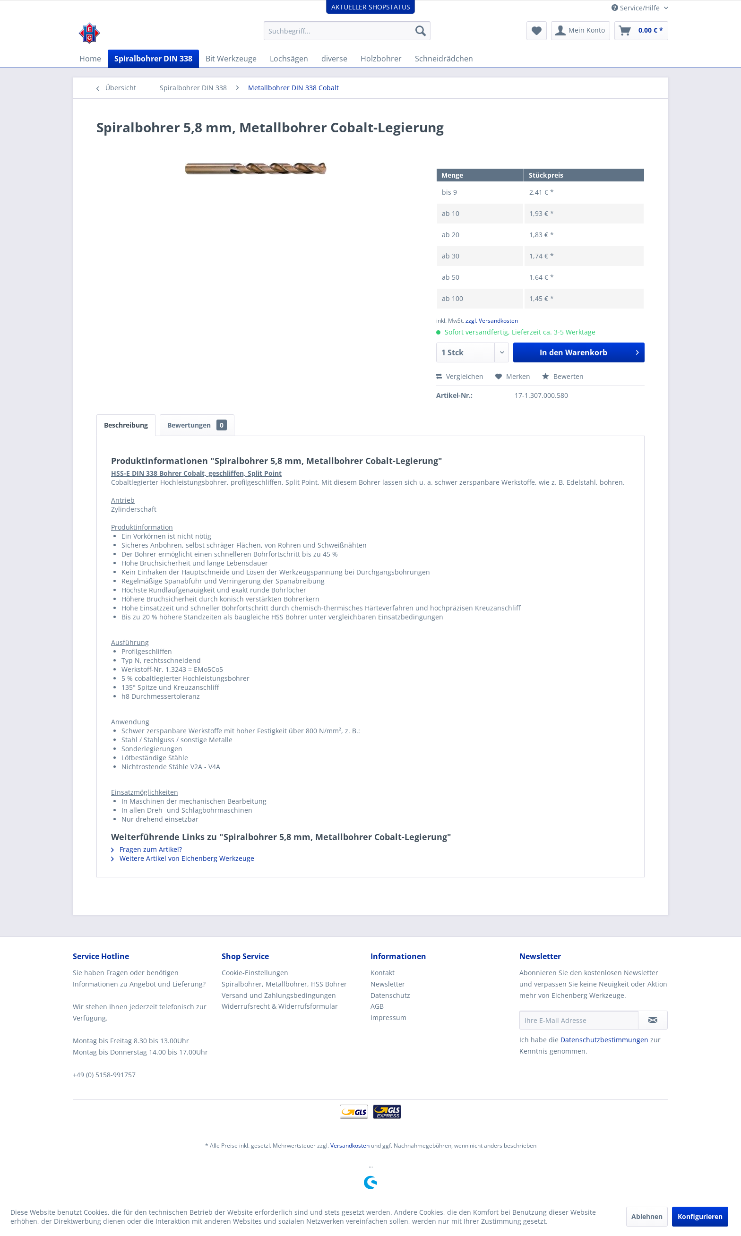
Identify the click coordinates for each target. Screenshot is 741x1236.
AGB (377, 1006)
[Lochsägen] (289, 59)
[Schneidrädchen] (444, 59)
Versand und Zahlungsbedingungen (279, 995)
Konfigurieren (700, 1216)
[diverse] (334, 59)
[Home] (90, 59)
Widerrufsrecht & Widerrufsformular (280, 1006)
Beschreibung (126, 425)
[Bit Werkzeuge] (231, 59)
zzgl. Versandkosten (491, 321)
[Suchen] (421, 30)
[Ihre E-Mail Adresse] (578, 1020)
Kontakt (382, 972)
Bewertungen (197, 425)
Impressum (388, 1017)
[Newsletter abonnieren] (653, 1020)
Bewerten (563, 376)
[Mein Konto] (580, 30)
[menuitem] (347, 30)
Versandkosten (350, 1146)
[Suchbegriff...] (347, 30)
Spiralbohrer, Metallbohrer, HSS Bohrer (284, 983)
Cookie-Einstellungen (255, 972)
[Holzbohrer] (381, 59)
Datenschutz (390, 995)
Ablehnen (647, 1216)
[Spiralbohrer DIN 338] (153, 59)
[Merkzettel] (536, 30)
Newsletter (387, 983)
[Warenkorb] (641, 30)
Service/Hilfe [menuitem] (637, 7)
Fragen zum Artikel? (146, 849)
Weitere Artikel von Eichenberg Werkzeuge (182, 858)
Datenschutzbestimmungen (604, 1039)
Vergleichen (459, 376)
